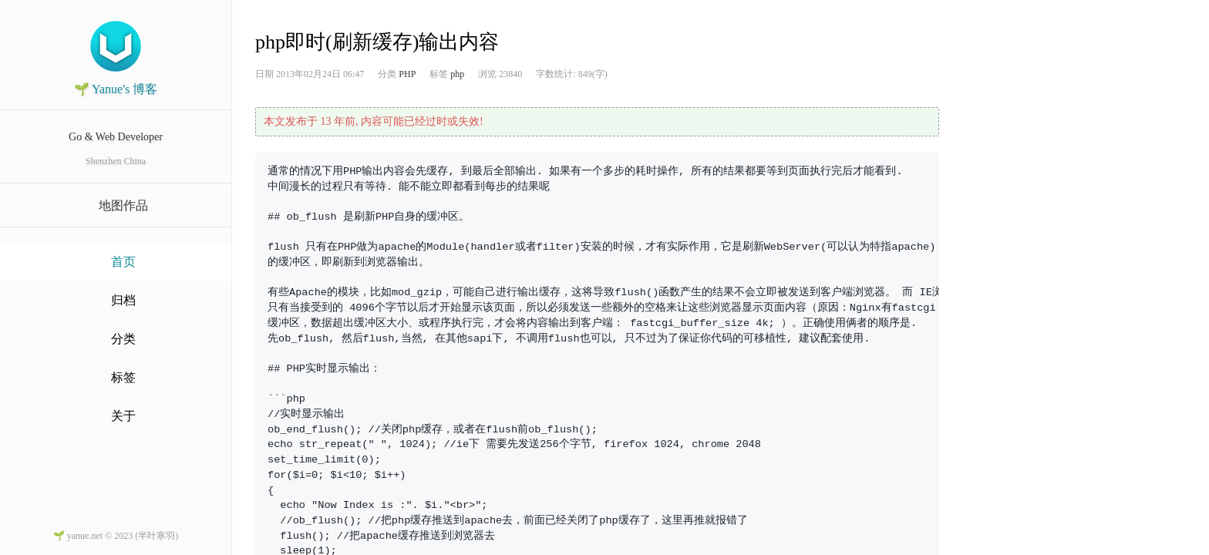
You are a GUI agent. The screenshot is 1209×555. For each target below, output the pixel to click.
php (457, 74)
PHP (407, 74)
